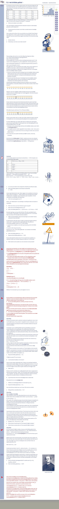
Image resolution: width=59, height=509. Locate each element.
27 (56, 30)
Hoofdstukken (45, 2)
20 (56, 16)
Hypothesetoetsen (52, 2)
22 (56, 20)
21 (56, 18)
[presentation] (27, 8)
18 (56, 12)
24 (56, 24)
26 (56, 28)
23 (56, 22)
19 (56, 14)
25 (56, 26)
